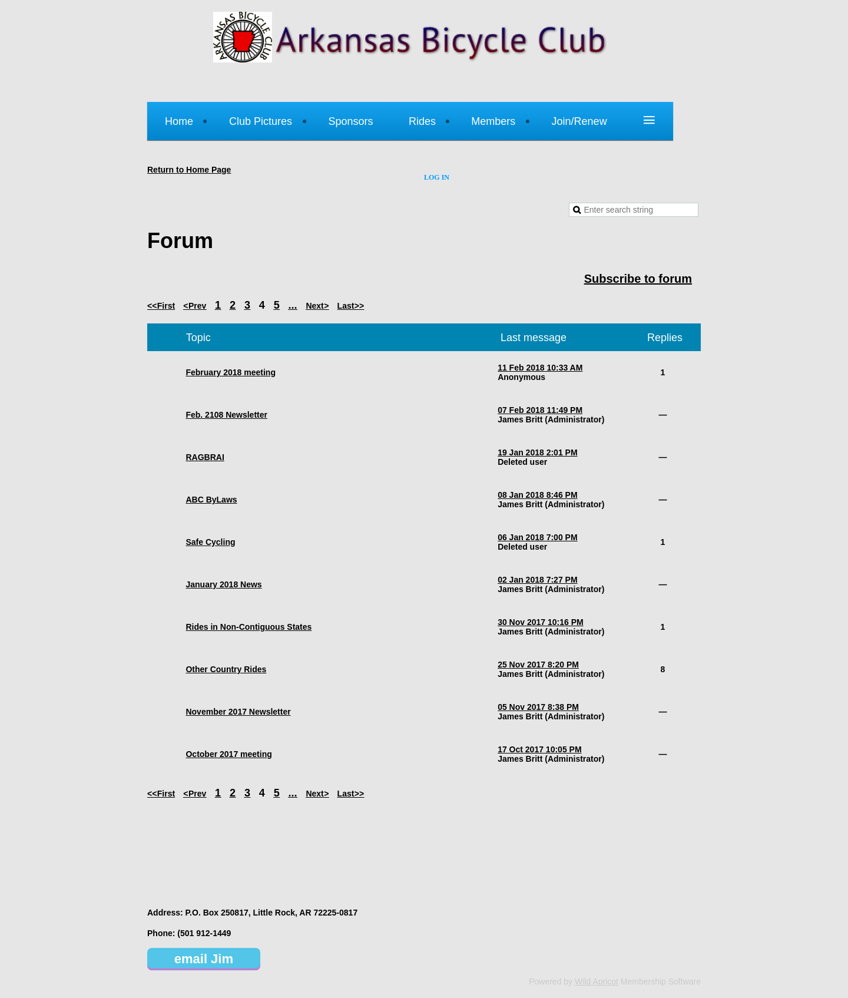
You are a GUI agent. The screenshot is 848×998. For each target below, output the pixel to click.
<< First (161, 305)
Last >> (351, 305)
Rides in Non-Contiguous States (249, 627)
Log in (436, 177)
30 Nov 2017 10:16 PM (541, 622)
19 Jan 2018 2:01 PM (537, 452)
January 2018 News (223, 584)
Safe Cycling (210, 542)
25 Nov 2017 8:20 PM (538, 664)
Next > (317, 305)
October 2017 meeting (228, 754)
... (292, 305)
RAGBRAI (205, 457)
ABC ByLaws (211, 499)
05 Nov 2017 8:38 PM (538, 707)
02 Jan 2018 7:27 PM (537, 579)
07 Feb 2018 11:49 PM (540, 410)
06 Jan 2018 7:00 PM (537, 537)
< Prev (195, 305)
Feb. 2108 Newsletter (226, 414)
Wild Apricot (596, 981)
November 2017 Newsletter (238, 711)
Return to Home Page (189, 169)
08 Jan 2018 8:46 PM (537, 495)
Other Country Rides (226, 669)
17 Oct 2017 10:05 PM (539, 749)
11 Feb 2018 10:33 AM (540, 367)
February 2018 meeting (231, 372)
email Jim (203, 958)
